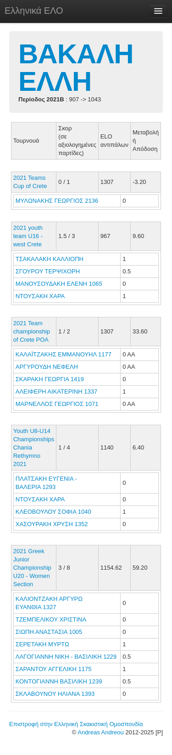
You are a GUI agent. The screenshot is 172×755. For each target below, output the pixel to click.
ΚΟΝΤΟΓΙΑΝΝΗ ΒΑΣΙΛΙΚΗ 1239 (59, 681)
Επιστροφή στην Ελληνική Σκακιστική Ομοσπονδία (76, 724)
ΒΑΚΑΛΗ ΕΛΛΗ (75, 68)
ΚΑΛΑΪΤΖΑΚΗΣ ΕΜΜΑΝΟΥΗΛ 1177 (63, 354)
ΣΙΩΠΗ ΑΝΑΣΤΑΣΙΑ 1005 (49, 631)
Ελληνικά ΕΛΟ (34, 11)
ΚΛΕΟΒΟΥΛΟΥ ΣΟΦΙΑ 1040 (53, 511)
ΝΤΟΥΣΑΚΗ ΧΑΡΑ (41, 296)
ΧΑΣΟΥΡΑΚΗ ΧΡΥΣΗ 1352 (52, 524)
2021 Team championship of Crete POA (31, 331)
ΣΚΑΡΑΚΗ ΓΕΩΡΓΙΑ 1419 (50, 379)
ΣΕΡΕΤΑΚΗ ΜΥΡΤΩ (43, 644)
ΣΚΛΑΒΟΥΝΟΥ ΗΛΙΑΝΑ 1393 (55, 693)
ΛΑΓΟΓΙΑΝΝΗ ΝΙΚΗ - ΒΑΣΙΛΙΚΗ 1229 (66, 656)
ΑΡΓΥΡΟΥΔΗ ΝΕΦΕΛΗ (48, 366)
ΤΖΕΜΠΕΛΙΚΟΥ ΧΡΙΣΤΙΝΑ (52, 619)
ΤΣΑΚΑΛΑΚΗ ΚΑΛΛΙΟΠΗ (50, 258)
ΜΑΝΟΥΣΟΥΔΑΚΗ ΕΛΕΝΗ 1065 (59, 283)
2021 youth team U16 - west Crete (28, 236)
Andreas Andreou (100, 732)
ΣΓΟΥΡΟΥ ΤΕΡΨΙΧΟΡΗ (49, 271)
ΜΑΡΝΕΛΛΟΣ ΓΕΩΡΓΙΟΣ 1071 (57, 403)
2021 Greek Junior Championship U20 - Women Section (32, 568)
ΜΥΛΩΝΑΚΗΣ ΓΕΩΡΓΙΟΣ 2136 (57, 200)
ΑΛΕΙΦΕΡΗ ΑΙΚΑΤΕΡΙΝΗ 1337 (57, 391)
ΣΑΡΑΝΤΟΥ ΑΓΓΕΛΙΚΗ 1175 (54, 669)
